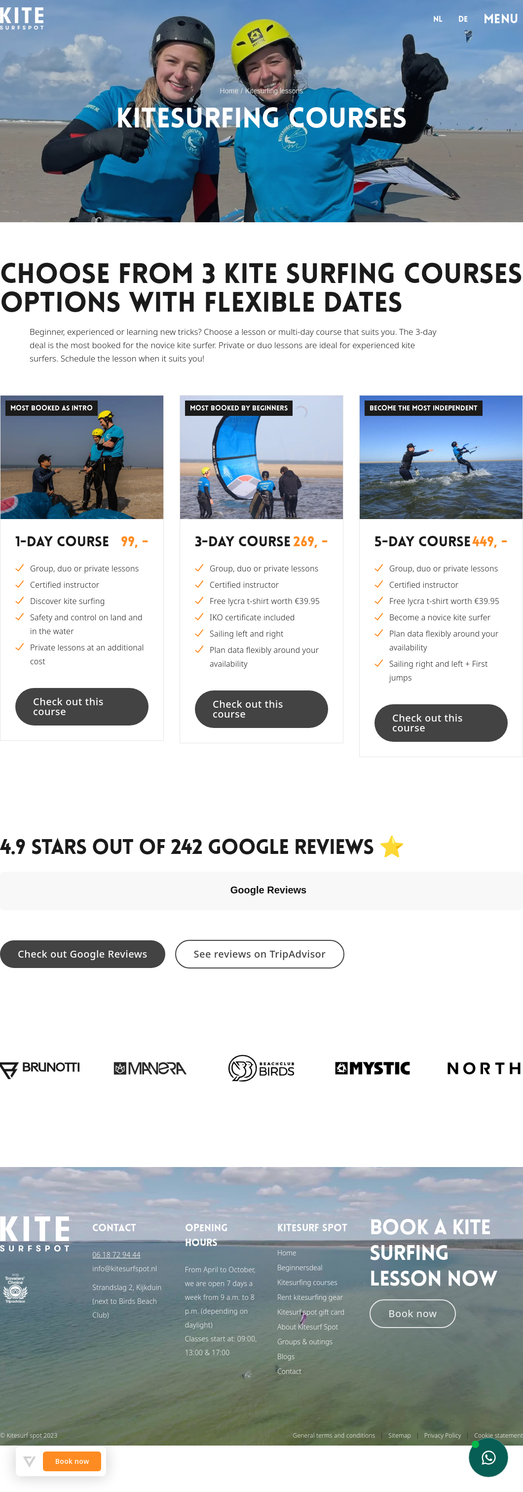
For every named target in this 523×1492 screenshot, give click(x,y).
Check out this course (68, 706)
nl (438, 20)
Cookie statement (498, 1435)
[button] (8, 920)
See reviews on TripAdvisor (260, 954)
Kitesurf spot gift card (310, 1312)
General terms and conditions (334, 1435)
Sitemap (399, 1435)
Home (229, 91)
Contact (289, 1371)
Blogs (286, 1356)
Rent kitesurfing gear (310, 1297)
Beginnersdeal (300, 1267)
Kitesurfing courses (307, 1282)
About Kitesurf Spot (307, 1326)
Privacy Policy (442, 1435)
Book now (412, 1313)
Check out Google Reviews (83, 954)
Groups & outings (305, 1341)
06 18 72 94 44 (116, 1254)
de (463, 20)
